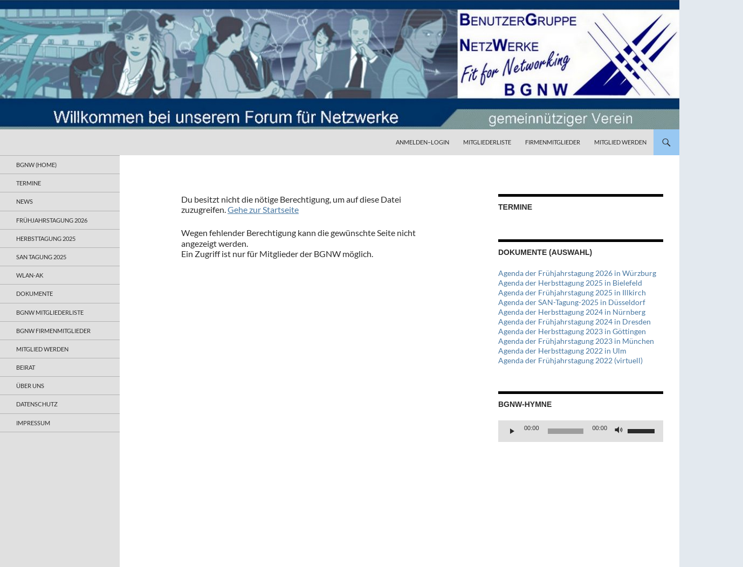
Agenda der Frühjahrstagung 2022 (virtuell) (570, 360)
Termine (28, 182)
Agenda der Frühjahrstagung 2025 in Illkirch (572, 292)
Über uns (30, 385)
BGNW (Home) (36, 164)
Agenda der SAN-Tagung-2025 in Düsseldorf (571, 302)
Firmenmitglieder (552, 142)
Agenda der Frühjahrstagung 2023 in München (576, 340)
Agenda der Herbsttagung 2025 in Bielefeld (570, 282)
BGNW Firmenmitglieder (53, 330)
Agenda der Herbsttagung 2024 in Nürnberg (571, 311)
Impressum (33, 422)
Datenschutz (37, 403)
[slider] (566, 431)
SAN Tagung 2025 (41, 256)
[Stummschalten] (619, 431)
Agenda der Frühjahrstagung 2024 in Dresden (574, 321)
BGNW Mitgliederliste (50, 312)
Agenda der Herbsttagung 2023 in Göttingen (572, 331)
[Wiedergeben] (512, 431)
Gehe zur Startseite (263, 209)
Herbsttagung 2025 (45, 238)
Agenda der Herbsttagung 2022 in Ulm (562, 350)
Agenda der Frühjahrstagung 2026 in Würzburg (577, 273)
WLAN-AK (29, 275)
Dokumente (34, 293)
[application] (580, 431)
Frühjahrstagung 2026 (51, 220)
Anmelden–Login (422, 142)
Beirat (25, 367)
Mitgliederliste (487, 142)
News (24, 201)
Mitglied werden (620, 142)
